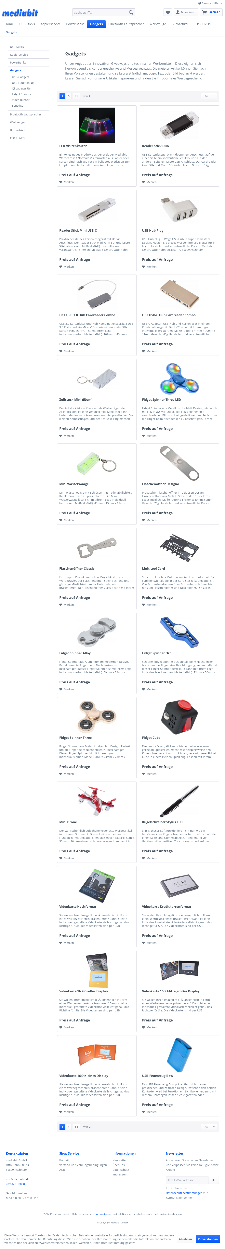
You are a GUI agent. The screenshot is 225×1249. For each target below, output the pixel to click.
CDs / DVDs (17, 138)
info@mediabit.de (18, 1179)
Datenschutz (120, 1170)
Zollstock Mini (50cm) (75, 400)
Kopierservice (19, 54)
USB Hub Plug (152, 231)
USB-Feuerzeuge (23, 83)
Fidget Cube (151, 738)
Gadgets (15, 70)
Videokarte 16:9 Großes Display (83, 991)
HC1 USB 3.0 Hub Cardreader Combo (87, 315)
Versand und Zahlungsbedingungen (83, 1165)
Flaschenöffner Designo (160, 484)
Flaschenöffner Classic (76, 569)
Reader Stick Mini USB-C (78, 231)
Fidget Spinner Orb (156, 653)
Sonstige (17, 105)
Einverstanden (208, 1239)
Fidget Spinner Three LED (161, 400)
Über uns (118, 1165)
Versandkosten (104, 1214)
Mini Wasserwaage (74, 484)
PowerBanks (18, 62)
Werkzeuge (17, 122)
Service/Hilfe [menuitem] (208, 3)
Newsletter (119, 1160)
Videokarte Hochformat (77, 907)
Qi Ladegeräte (21, 88)
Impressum (119, 1174)
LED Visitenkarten (73, 146)
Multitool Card (153, 569)
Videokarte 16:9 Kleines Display (83, 1076)
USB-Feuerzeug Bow (157, 1076)
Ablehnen (185, 1239)
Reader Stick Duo (155, 146)
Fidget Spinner (21, 94)
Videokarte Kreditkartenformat (166, 907)
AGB (62, 1170)
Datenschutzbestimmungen (184, 1193)
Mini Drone (68, 822)
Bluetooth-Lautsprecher (25, 114)
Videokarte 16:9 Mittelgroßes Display (171, 991)
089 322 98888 (15, 1184)
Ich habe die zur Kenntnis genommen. (187, 1192)
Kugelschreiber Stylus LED (162, 822)
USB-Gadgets (20, 77)
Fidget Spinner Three (75, 738)
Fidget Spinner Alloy (75, 653)
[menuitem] (103, 12)
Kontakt (64, 1160)
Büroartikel (17, 130)
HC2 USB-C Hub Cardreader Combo (169, 315)
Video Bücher (21, 100)
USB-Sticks (17, 47)
